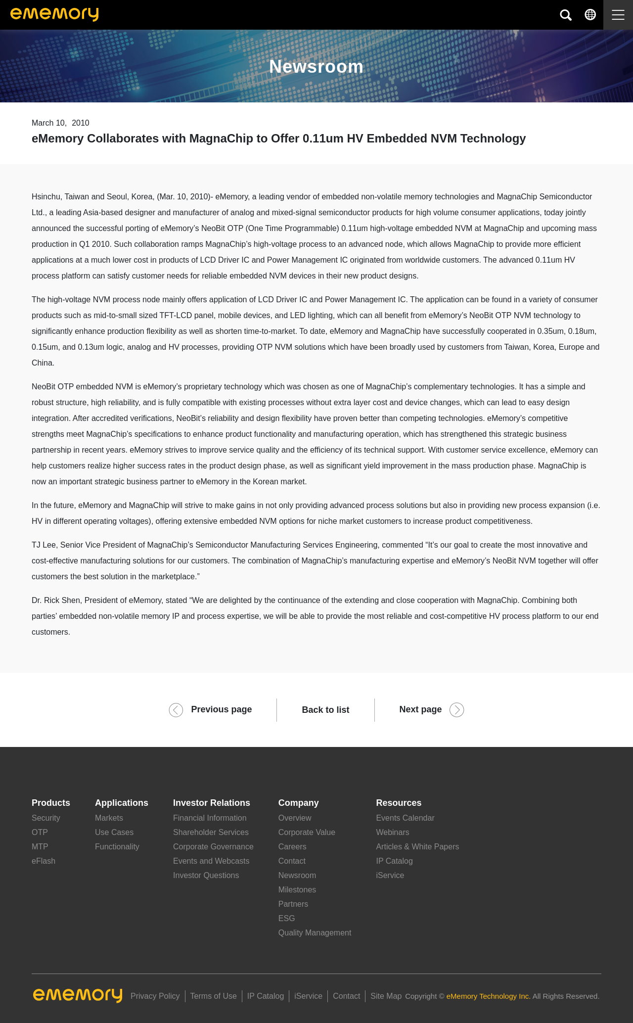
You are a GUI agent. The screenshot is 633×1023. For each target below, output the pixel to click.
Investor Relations (211, 803)
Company (298, 803)
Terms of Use (213, 996)
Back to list (325, 710)
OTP (40, 832)
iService (390, 875)
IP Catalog (394, 861)
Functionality (117, 846)
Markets (109, 818)
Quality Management (315, 933)
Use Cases (114, 832)
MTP (40, 846)
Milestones (297, 889)
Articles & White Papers (417, 846)
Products (51, 803)
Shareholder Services (211, 832)
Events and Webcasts (211, 861)
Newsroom (297, 875)
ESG (286, 918)
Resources (398, 803)
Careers (292, 846)
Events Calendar (405, 818)
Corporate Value (306, 832)
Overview (295, 818)
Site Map (386, 996)
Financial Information (210, 818)
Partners (293, 904)
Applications (121, 803)
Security (46, 818)
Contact (292, 861)
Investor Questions (206, 875)
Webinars (392, 832)
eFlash (43, 861)
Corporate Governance (213, 846)
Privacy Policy (155, 996)
